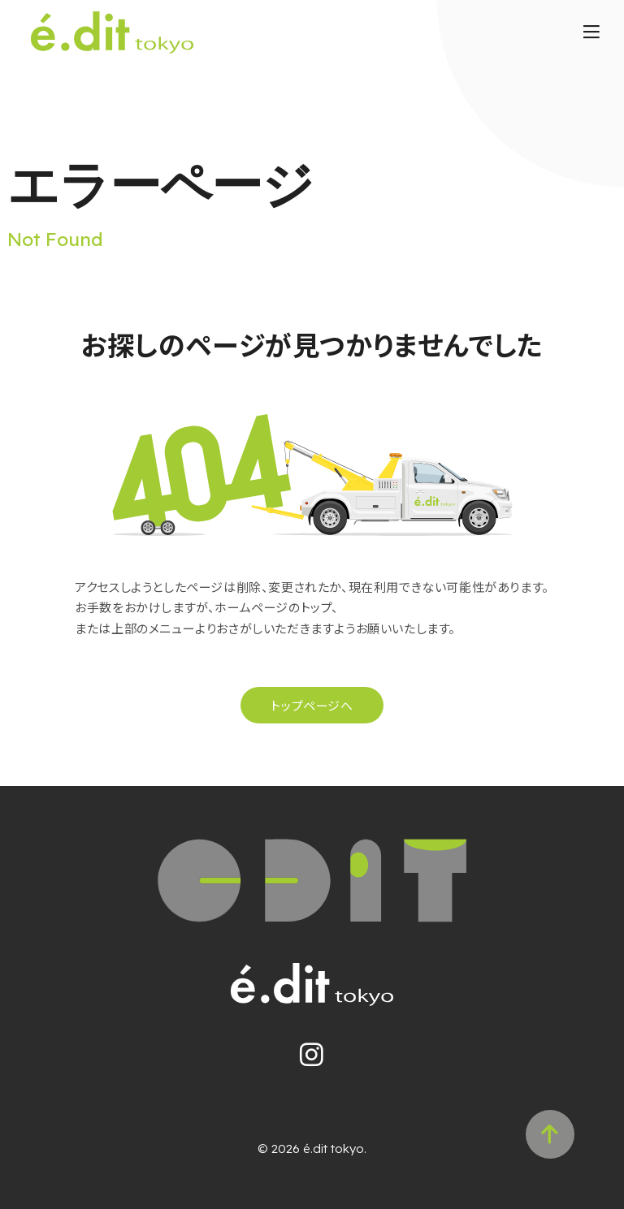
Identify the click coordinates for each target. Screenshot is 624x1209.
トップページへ (312, 705)
